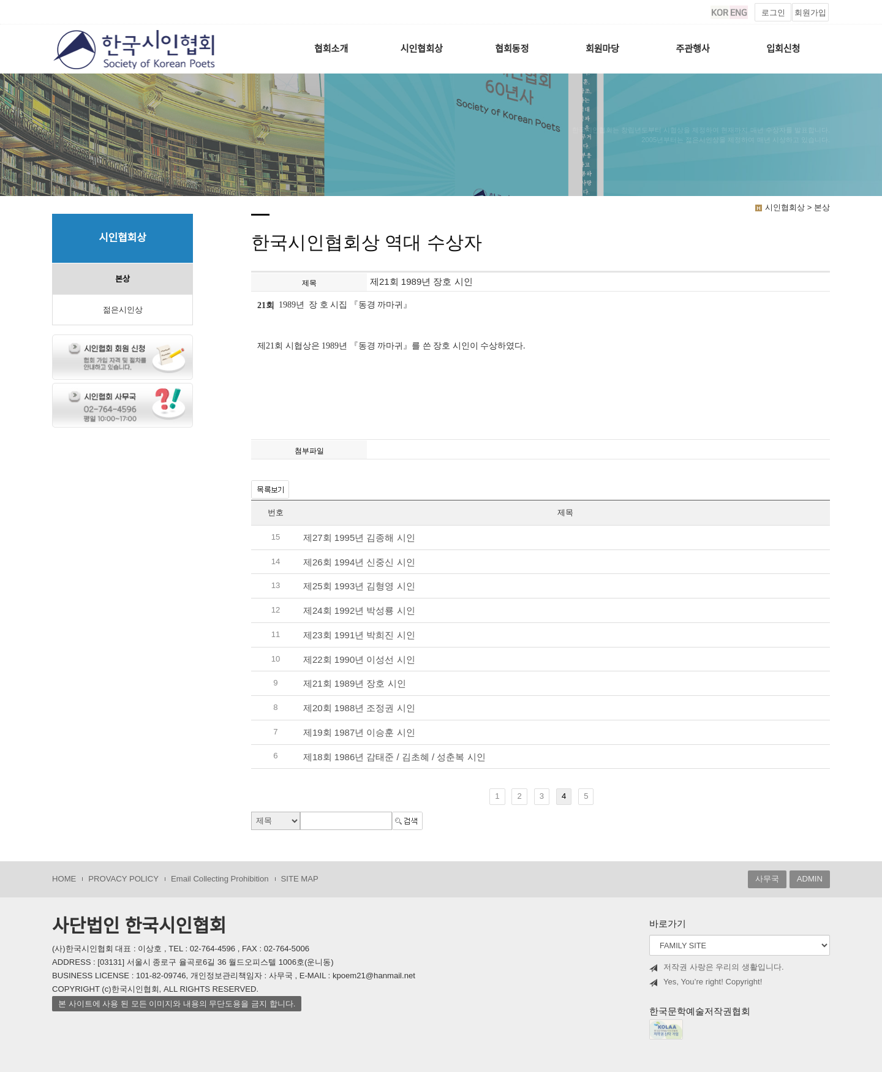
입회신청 (783, 48)
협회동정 (512, 48)
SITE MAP (299, 878)
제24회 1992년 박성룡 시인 (359, 610)
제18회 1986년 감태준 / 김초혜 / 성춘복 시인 (394, 757)
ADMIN (810, 878)
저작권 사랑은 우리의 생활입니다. (716, 967)
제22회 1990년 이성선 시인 (359, 659)
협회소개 (331, 48)
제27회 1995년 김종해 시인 (359, 537)
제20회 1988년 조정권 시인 (359, 708)
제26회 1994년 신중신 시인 (359, 562)
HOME (64, 878)
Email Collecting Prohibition (220, 878)
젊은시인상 (123, 309)
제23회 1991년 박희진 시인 (359, 635)
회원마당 (602, 48)
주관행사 (693, 48)
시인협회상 (422, 48)
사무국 (767, 878)
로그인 (773, 12)
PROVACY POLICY (123, 878)
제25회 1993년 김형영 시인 (359, 586)
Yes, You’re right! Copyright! (705, 982)
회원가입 (810, 12)
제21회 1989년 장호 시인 (354, 684)
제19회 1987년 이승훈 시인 (359, 732)
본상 (122, 279)
